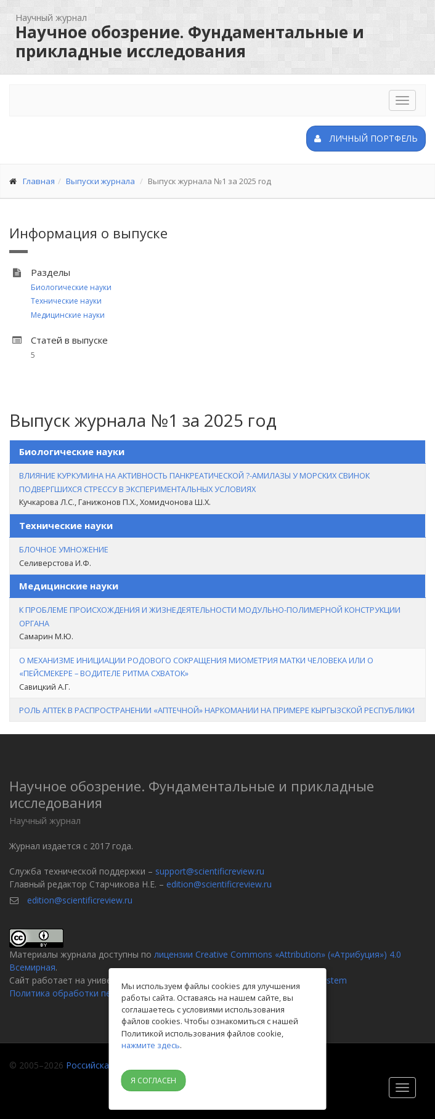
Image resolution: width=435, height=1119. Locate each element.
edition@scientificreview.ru (219, 884)
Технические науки (66, 301)
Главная (39, 181)
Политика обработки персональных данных (101, 993)
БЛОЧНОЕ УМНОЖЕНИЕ (63, 549)
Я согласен (153, 1080)
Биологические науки (71, 287)
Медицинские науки (68, 315)
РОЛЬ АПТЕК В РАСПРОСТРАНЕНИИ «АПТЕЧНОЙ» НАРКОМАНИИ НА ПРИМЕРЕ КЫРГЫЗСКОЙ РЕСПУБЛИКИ (217, 710)
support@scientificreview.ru (209, 871)
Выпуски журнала (100, 181)
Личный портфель (366, 138)
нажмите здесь (150, 1045)
